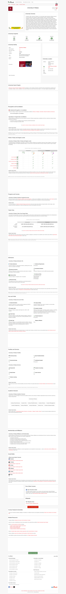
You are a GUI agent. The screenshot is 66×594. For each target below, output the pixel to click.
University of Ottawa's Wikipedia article (32, 503)
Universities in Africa (12, 577)
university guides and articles (16, 524)
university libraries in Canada (32, 531)
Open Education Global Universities (14, 584)
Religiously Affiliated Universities (38, 577)
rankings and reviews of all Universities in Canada (22, 520)
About (22, 590)
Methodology (25, 590)
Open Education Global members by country (40, 493)
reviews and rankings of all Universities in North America (23, 533)
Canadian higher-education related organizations (19, 531)
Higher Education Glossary (38, 579)
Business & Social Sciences (13, 161)
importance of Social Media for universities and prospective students (44, 481)
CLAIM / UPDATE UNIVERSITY (33, 506)
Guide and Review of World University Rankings (17, 528)
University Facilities (42, 383)
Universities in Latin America (13, 574)
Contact (29, 590)
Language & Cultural (14, 159)
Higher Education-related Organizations (39, 574)
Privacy (36, 590)
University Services (50, 383)
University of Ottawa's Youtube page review (15, 466)
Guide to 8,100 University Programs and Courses (18, 525)
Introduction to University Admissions (25, 289)
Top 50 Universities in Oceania (13, 569)
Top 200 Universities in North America (14, 561)
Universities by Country (26, 2)
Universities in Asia (11, 579)
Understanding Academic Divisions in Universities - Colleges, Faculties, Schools (28, 411)
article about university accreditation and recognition (31, 130)
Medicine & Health (14, 163)
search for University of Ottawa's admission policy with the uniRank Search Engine (33, 284)
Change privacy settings (41, 590)
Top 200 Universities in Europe (13, 564)
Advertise (31, 590)
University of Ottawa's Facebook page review (16, 460)
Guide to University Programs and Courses (23, 204)
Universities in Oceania (12, 580)
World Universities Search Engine (42, 522)
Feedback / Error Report (33, 553)
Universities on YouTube (37, 564)
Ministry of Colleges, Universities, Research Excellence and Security (44, 111)
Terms (34, 590)
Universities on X (36, 561)
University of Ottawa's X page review (14, 463)
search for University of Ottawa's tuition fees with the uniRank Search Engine (33, 230)
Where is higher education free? (15, 526)
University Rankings (18, 2)
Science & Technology (14, 165)
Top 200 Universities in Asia (13, 567)
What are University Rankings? (15, 527)
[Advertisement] (16, 19)
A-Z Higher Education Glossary (32, 535)
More (32, 2)
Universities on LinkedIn (37, 567)
